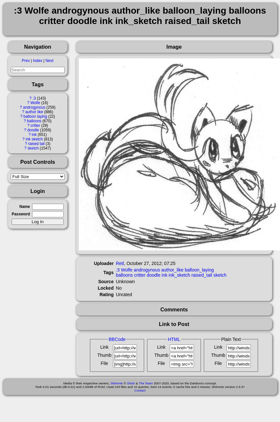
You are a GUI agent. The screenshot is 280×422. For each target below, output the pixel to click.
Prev (26, 60)
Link (104, 347)
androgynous (34, 107)
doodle (33, 130)
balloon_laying (199, 269)
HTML (174, 339)
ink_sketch (179, 275)
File (104, 363)
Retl (120, 263)
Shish (131, 383)
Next (49, 60)
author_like (172, 269)
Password (21, 214)
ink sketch (34, 139)
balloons (34, 121)
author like (34, 112)
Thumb (104, 355)
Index (37, 60)
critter (35, 125)
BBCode (117, 339)
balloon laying (35, 116)
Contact (140, 390)
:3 (34, 98)
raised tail (36, 143)
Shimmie (116, 383)
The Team (146, 383)
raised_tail (201, 275)
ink (34, 134)
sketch (33, 148)
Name (24, 206)
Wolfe (35, 103)
